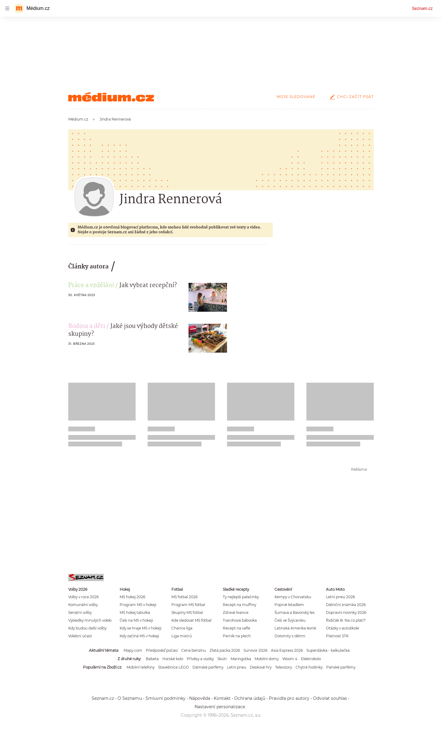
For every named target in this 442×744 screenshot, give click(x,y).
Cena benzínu (193, 650)
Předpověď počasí (162, 650)
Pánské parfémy (340, 667)
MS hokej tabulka (135, 612)
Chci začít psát (350, 96)
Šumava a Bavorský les (295, 612)
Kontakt (222, 698)
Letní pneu (236, 667)
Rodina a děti (86, 326)
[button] (208, 297)
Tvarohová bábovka (240, 620)
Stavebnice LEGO (173, 667)
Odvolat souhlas (330, 698)
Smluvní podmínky (166, 698)
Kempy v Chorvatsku (293, 597)
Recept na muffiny (239, 604)
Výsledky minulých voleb (90, 620)
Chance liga (181, 628)
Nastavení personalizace (220, 706)
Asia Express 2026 (287, 650)
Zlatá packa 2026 (225, 650)
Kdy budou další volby (87, 628)
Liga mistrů (181, 636)
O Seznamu (130, 698)
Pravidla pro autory (289, 698)
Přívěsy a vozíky (200, 659)
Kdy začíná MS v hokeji (139, 636)
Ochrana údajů (249, 698)
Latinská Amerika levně (295, 628)
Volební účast (80, 636)
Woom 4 (289, 659)
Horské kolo (172, 659)
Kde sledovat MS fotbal (191, 620)
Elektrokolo (311, 659)
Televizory (283, 667)
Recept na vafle (236, 628)
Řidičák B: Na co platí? (346, 620)
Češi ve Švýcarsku (290, 620)
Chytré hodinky (309, 667)
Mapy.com (133, 650)
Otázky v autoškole (342, 628)
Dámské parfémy (207, 667)
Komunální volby (83, 604)
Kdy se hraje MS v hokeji (140, 628)
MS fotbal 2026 (184, 597)
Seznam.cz (422, 8)
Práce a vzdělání (91, 285)
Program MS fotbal (188, 604)
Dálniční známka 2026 (346, 604)
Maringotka (241, 659)
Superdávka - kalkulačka (328, 650)
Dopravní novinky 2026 (346, 612)
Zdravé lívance (235, 612)
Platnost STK (337, 636)
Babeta (152, 659)
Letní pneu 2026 (340, 597)
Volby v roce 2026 (83, 597)
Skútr (222, 659)
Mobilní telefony (141, 667)
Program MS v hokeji (138, 604)
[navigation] (7, 8)
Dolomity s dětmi (290, 636)
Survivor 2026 (255, 650)
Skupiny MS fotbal (187, 612)
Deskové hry (261, 667)
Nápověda (199, 698)
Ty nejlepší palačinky (241, 597)
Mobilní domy (267, 659)
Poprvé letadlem (289, 604)
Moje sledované (296, 96)
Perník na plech (237, 636)
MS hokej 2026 (132, 597)
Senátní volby (80, 612)
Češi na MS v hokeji (136, 620)
